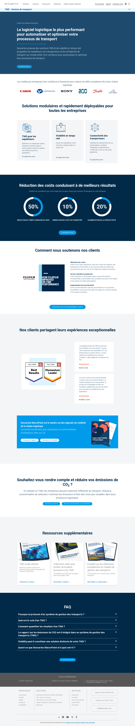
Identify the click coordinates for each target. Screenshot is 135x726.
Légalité (21, 700)
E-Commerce (75, 705)
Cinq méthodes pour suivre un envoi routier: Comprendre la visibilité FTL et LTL (99, 681)
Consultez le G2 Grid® (49, 440)
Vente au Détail (75, 702)
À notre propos (23, 695)
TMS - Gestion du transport (18, 10)
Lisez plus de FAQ (67, 659)
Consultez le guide (27, 582)
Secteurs (36, 4)
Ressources (46, 4)
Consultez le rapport (29, 440)
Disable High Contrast (88, 722)
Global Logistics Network (72, 4)
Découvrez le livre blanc (97, 582)
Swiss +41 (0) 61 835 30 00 (104, 692)
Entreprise (57, 4)
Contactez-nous (118, 4)
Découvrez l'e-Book (61, 582)
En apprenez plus (28, 156)
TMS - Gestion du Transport (43, 697)
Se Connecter (99, 4)
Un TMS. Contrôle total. (26, 681)
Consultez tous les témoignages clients (67, 307)
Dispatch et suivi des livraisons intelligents (65, 681)
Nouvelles (21, 697)
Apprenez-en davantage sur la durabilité (77, 503)
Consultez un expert (51, 503)
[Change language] (126, 4)
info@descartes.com (104, 708)
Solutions (26, 4)
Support (108, 4)
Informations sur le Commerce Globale (46, 700)
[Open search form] (129, 4)
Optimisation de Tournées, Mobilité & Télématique (49, 695)
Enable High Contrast (73, 722)
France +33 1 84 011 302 (104, 700)
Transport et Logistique (78, 700)
